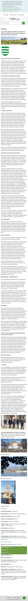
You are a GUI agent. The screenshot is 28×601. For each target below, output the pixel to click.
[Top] (24, 598)
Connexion (21, 14)
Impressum (9, 597)
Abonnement (13, 14)
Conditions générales (17, 597)
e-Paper (6, 14)
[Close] (26, 1)
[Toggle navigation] (1, 19)
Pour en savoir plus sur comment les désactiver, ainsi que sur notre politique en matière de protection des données (11, 9)
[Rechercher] (23, 23)
